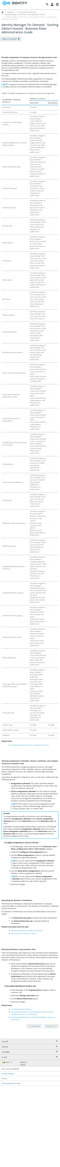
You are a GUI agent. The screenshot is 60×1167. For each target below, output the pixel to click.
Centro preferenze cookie (11, 1083)
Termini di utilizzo (8, 1074)
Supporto (10, 12)
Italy (9, 1062)
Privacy (4, 1078)
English (22, 1065)
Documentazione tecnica (27, 12)
